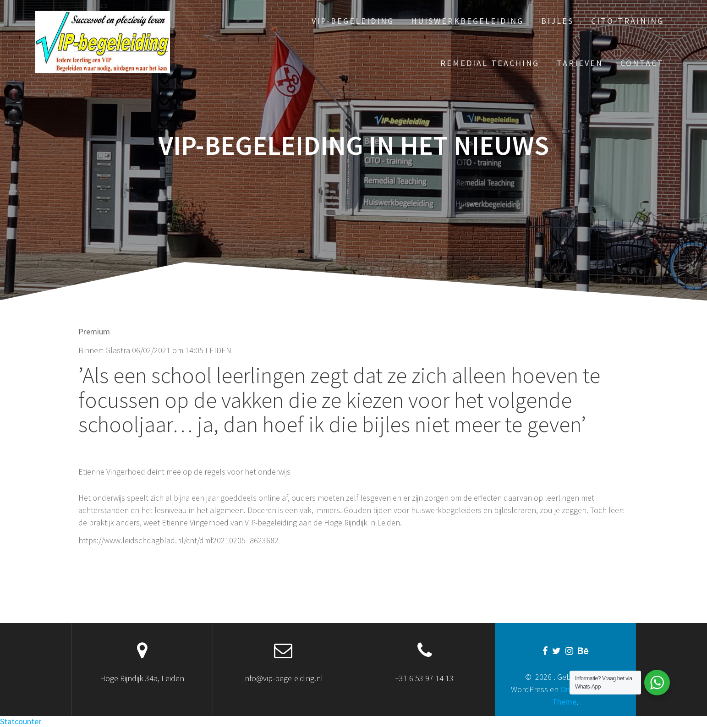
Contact (642, 63)
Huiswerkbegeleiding (467, 21)
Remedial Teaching (489, 63)
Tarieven (580, 63)
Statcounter (20, 721)
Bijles (557, 21)
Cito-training (627, 21)
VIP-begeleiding (353, 21)
